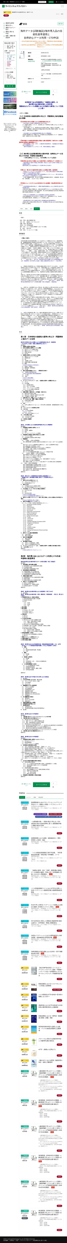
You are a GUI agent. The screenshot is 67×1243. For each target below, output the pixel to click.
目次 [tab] (31, 208)
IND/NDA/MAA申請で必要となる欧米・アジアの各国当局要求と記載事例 (50, 1028)
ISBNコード (8, 75)
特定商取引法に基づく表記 (40, 1240)
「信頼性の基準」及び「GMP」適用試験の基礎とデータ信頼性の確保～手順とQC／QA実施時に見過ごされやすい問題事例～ (46, 872)
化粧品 (7, 66)
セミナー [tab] (28, 797)
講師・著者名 (8, 77)
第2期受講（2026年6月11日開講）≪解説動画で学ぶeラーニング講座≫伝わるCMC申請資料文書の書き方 (50, 1102)
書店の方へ (9, 25)
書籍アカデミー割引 (10, 28)
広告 (17, 1240)
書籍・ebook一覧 (9, 46)
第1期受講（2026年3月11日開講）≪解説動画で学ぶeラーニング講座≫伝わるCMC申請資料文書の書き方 (50, 1212)
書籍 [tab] (35, 797)
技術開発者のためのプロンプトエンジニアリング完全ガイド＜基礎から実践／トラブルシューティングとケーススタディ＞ (46, 804)
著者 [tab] (21, 208)
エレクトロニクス (9, 55)
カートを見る (60, 2)
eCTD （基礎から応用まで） (48, 1049)
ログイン (51, 1)
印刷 (61, 23)
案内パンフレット (26, 784)
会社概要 (5, 1240)
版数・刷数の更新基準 (10, 36)
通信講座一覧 (8, 48)
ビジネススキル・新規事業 (9, 61)
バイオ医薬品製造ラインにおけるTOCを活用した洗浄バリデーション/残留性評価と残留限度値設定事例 (46, 890)
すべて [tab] (36, 208)
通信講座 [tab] (40, 797)
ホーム (57, 14)
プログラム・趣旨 (9, 78)
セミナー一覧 (8, 45)
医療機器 (7, 64)
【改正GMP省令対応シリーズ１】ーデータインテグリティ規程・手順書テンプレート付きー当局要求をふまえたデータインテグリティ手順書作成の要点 (50, 971)
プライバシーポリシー (25, 1240)
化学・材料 (8, 56)
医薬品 (7, 63)
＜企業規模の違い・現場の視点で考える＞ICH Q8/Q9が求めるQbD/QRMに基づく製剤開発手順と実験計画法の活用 (46, 823)
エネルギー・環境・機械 (9, 58)
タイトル (7, 74)
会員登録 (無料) (42, 1)
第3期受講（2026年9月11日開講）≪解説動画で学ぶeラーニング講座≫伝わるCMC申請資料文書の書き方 (50, 1157)
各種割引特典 (31, 61)
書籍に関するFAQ (10, 32)
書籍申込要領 (10, 23)
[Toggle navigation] (62, 6)
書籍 (62, 14)
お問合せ (12, 1240)
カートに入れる (41, 92)
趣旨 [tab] (26, 208)
